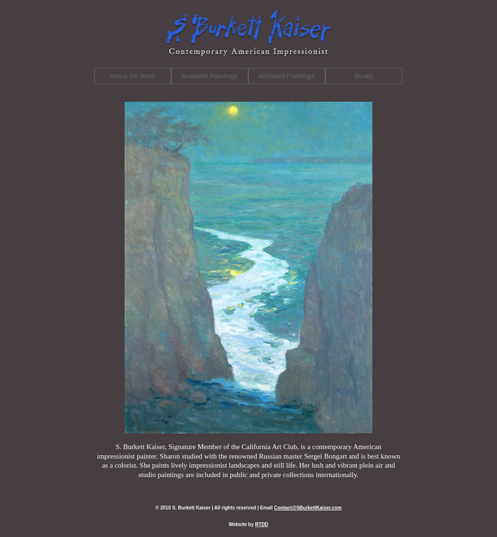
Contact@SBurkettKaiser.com (307, 507)
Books (363, 76)
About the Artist (132, 76)
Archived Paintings (286, 76)
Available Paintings (209, 76)
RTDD (261, 524)
